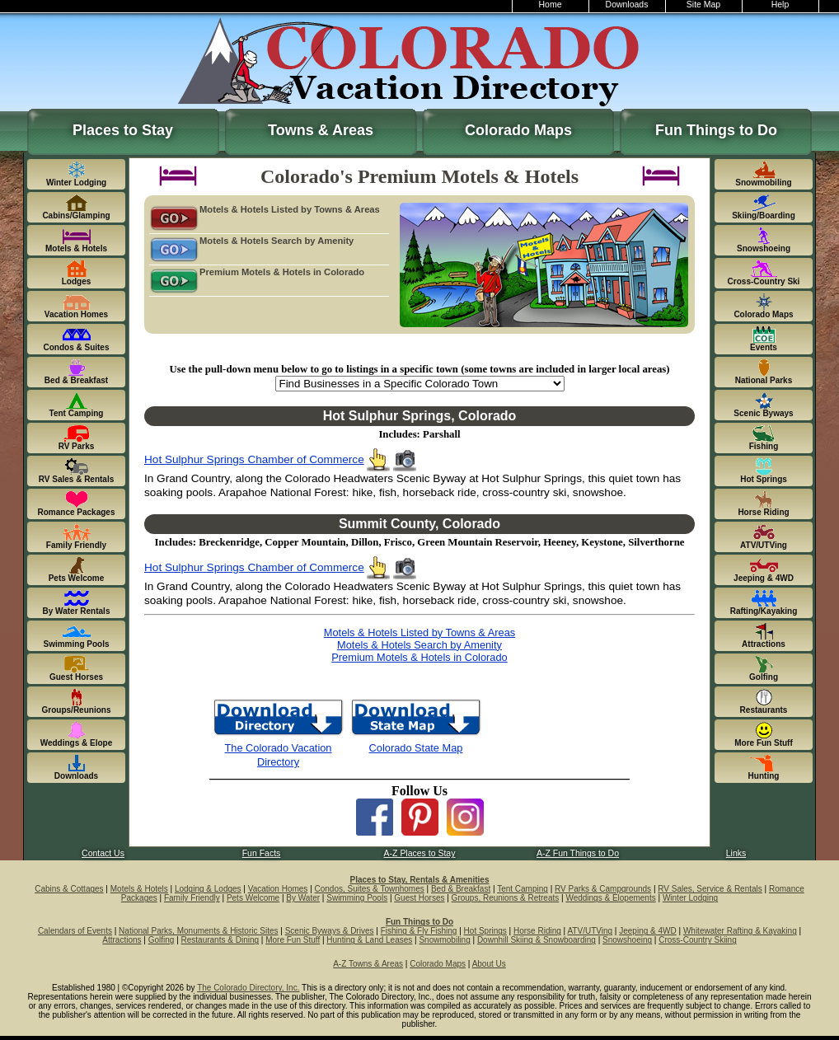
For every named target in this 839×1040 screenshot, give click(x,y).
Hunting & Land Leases (369, 939)
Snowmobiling (444, 939)
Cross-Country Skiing (697, 939)
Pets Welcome (253, 897)
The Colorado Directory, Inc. (248, 987)
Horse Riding (537, 930)
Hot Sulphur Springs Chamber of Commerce (254, 459)
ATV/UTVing (589, 930)
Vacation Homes (278, 888)
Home (550, 4)
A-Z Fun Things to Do (578, 853)
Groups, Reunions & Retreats (506, 897)
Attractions (121, 939)
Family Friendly (192, 897)
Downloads (627, 4)
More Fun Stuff (292, 939)
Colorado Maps (518, 130)
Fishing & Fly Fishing (419, 930)
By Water (303, 897)
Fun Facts (261, 853)
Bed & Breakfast (460, 888)
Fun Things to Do (716, 130)
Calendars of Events (75, 930)
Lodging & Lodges (208, 888)
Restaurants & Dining (220, 939)
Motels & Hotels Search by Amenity (251, 241)
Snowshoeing (627, 939)
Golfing (161, 939)
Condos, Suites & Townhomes (369, 888)
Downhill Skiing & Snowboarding (536, 939)
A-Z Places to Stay (420, 853)
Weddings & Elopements (610, 897)
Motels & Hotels (139, 888)
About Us (489, 963)
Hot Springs (485, 930)
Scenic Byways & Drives (329, 930)
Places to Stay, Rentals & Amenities (420, 879)
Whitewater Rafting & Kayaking (740, 930)
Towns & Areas (320, 130)
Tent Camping (522, 888)
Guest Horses (419, 897)
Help (780, 4)
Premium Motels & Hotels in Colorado (256, 273)
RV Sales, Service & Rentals (710, 888)
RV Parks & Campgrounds (603, 888)
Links (736, 853)
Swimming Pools (356, 897)
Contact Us (103, 853)
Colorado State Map (416, 748)
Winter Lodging (690, 897)
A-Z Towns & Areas (368, 963)
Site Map (703, 4)
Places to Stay (123, 130)
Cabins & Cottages (69, 888)
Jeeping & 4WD (647, 930)
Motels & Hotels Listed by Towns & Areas (264, 210)
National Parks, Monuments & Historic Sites (198, 930)
